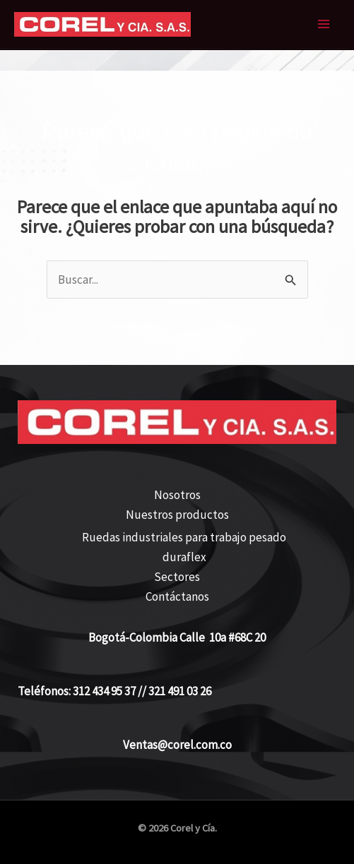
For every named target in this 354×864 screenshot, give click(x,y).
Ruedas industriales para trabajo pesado (184, 537)
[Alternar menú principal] (324, 24)
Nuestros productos (177, 514)
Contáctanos (177, 596)
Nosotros (177, 495)
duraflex (184, 557)
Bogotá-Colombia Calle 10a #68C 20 (177, 637)
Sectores (177, 576)
